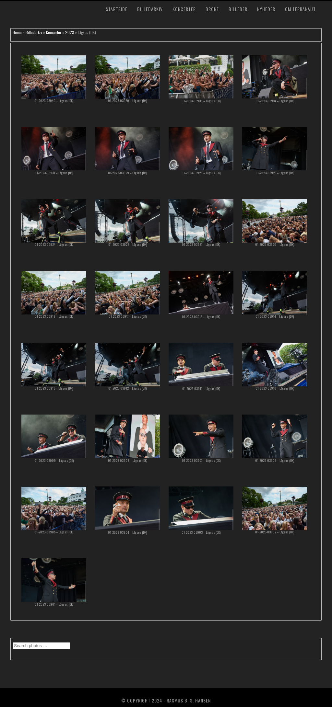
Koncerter (184, 9)
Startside (116, 9)
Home (17, 32)
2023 (69, 32)
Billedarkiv (150, 9)
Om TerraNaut (300, 9)
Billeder (238, 9)
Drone (212, 9)
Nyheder (266, 9)
